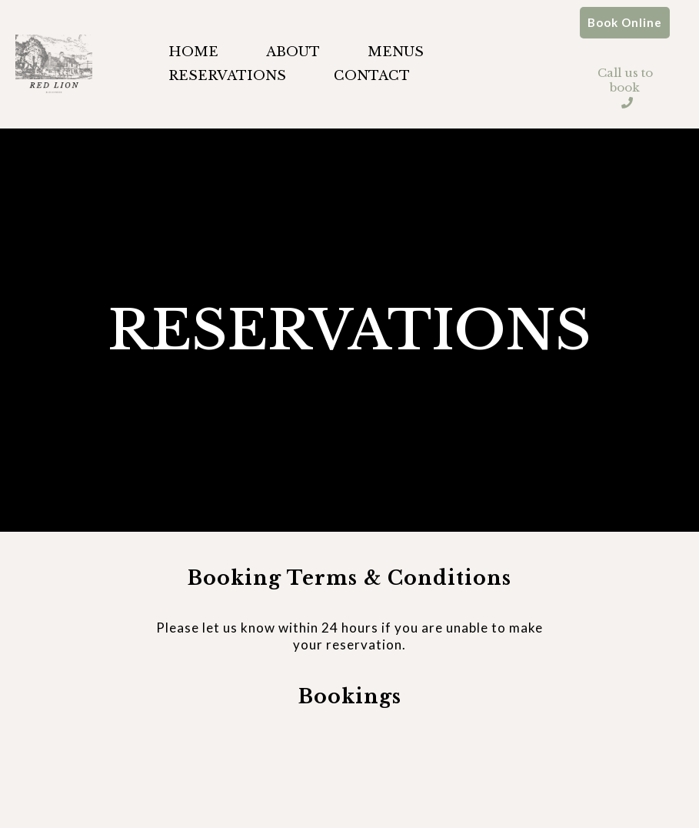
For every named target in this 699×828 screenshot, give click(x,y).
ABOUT (293, 52)
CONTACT (372, 76)
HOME (193, 52)
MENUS (396, 52)
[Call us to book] (625, 80)
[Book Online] (625, 22)
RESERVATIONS (227, 76)
